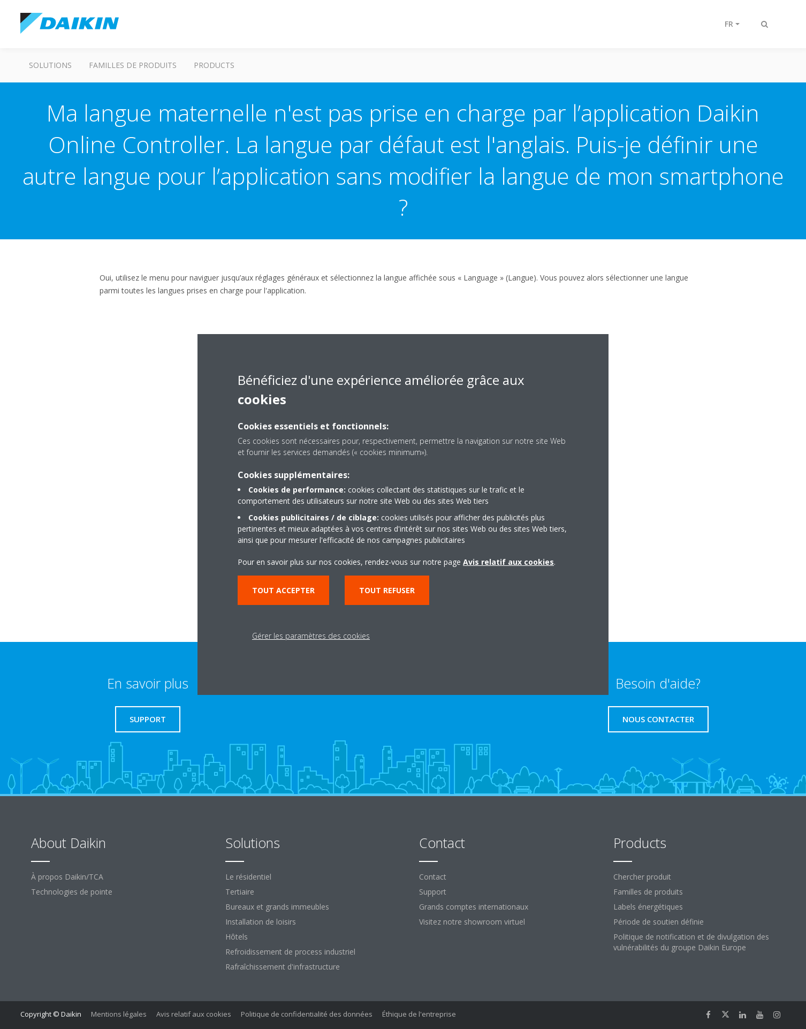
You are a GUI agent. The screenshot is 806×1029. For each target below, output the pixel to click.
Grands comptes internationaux (473, 907)
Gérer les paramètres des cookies (311, 636)
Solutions (50, 65)
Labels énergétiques (648, 907)
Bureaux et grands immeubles (277, 907)
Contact (432, 877)
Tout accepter (283, 590)
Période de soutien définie (658, 922)
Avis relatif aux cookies (193, 1014)
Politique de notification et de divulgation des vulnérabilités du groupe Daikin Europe (691, 942)
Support (432, 892)
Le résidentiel (248, 877)
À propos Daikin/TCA (67, 877)
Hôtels (236, 937)
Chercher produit (642, 877)
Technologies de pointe (71, 892)
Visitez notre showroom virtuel (472, 922)
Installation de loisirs (260, 922)
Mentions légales (119, 1014)
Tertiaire (239, 892)
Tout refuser (387, 590)
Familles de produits (133, 65)
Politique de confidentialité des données (306, 1014)
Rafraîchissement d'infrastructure (282, 967)
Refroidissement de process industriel (290, 952)
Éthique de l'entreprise (419, 1014)
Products (214, 65)
